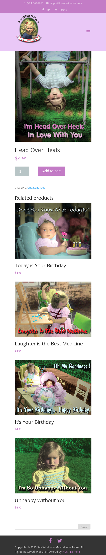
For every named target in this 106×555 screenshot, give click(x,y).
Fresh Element (71, 551)
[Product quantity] (22, 171)
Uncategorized (36, 187)
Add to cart (51, 171)
